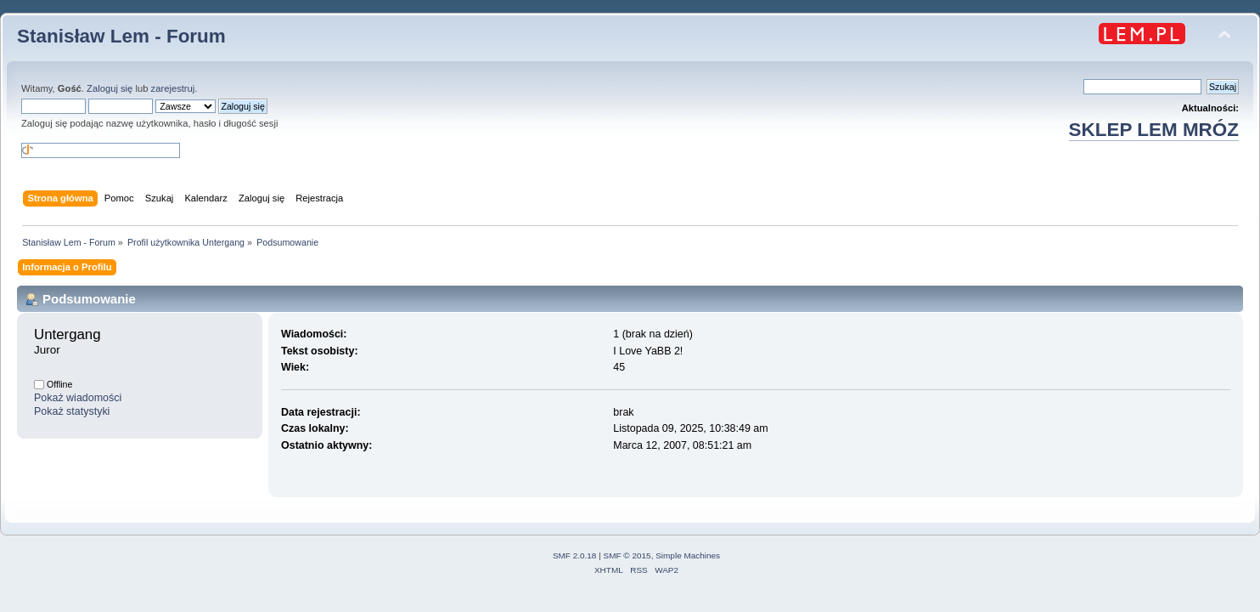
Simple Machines (687, 555)
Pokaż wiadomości (77, 398)
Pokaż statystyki (72, 411)
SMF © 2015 (627, 555)
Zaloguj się (109, 88)
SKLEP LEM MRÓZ (1154, 129)
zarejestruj (173, 88)
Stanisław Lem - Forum (121, 36)
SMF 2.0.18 (575, 555)
